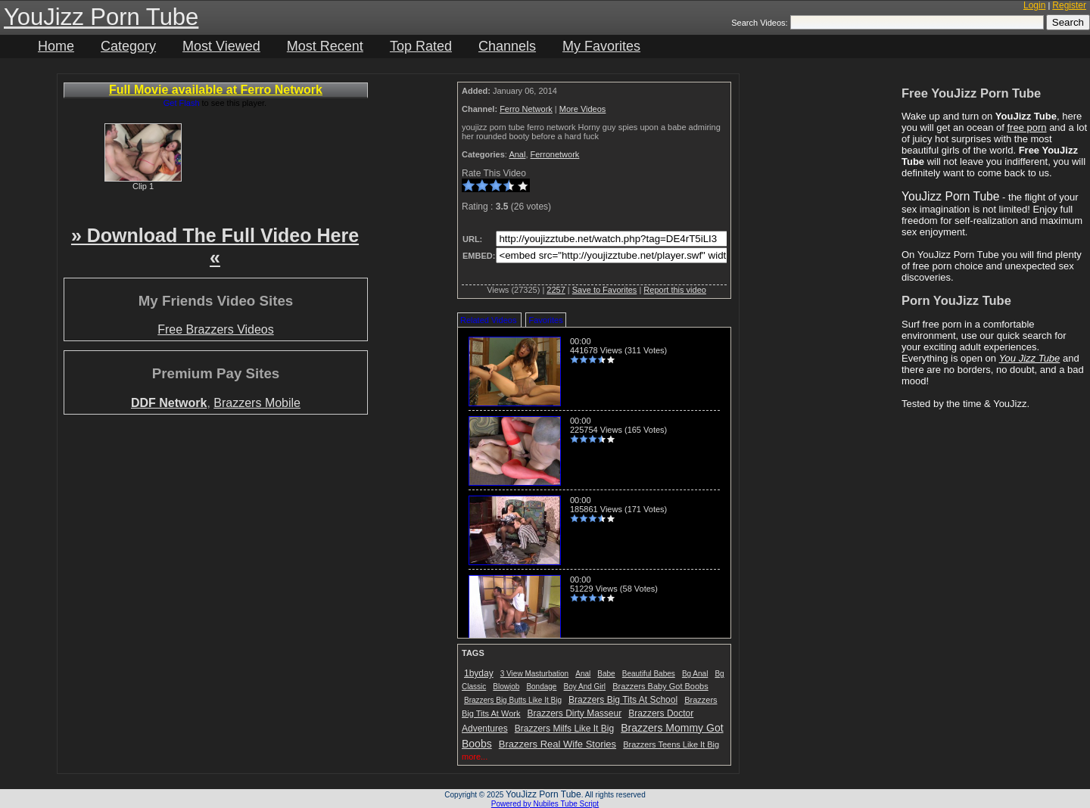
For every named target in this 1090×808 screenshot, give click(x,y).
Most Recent (325, 46)
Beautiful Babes (648, 674)
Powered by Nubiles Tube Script (545, 804)
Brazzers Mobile (257, 402)
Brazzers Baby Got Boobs (660, 686)
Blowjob (506, 686)
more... (474, 756)
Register (1069, 5)
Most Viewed (221, 46)
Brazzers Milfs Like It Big (564, 728)
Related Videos (488, 320)
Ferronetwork (555, 154)
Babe (606, 674)
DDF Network (169, 402)
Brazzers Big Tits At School (622, 700)
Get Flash (182, 102)
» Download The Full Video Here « (215, 246)
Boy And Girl (585, 686)
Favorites (545, 320)
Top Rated (421, 46)
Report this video (674, 289)
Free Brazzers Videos (215, 329)
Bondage (541, 686)
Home (56, 46)
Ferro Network (526, 108)
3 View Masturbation (534, 674)
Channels (507, 46)
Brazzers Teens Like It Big (671, 744)
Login (1034, 5)
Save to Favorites (604, 289)
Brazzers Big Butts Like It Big (513, 700)
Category (128, 46)
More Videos (582, 108)
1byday (479, 673)
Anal (517, 154)
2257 (556, 289)
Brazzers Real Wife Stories (557, 744)
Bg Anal (695, 674)
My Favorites (601, 46)
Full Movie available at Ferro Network (215, 89)
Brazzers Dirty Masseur (575, 713)
